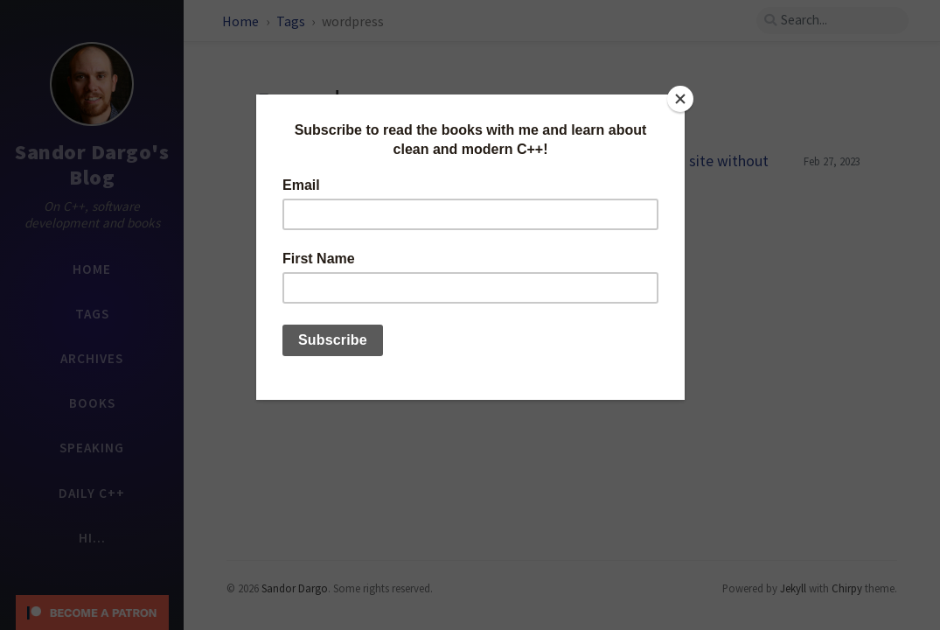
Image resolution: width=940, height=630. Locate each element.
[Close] (680, 99)
